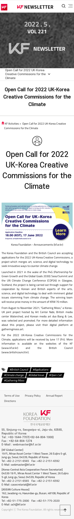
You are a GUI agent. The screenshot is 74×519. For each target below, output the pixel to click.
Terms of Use (12, 395)
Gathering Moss (15, 380)
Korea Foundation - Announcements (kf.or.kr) (37, 244)
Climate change (14, 375)
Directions (10, 401)
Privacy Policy (33, 395)
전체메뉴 (70, 5)
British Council (20, 369)
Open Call (56, 375)
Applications (41, 369)
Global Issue (37, 375)
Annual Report (54, 395)
